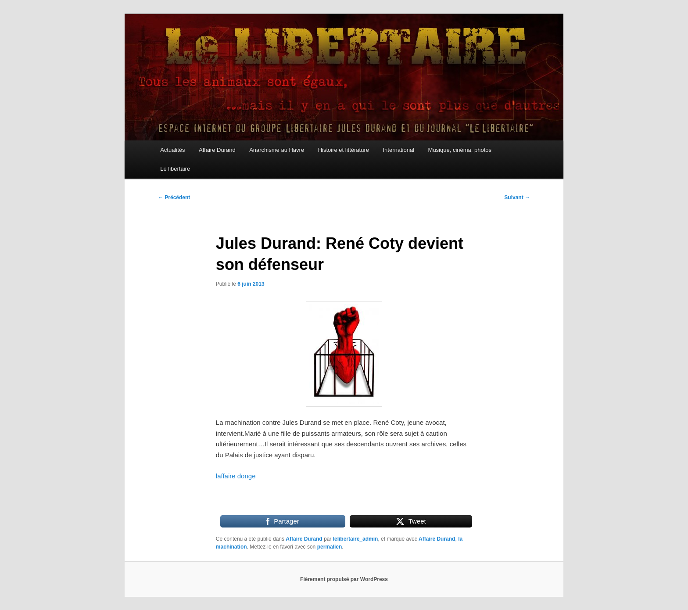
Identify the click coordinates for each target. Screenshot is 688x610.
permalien (329, 547)
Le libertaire (175, 168)
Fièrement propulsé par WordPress (344, 579)
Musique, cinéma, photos (460, 150)
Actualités (172, 150)
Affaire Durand (217, 150)
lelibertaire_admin (355, 539)
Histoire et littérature (343, 150)
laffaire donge (236, 476)
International (398, 150)
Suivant (517, 197)
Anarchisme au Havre (276, 150)
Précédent (174, 197)
